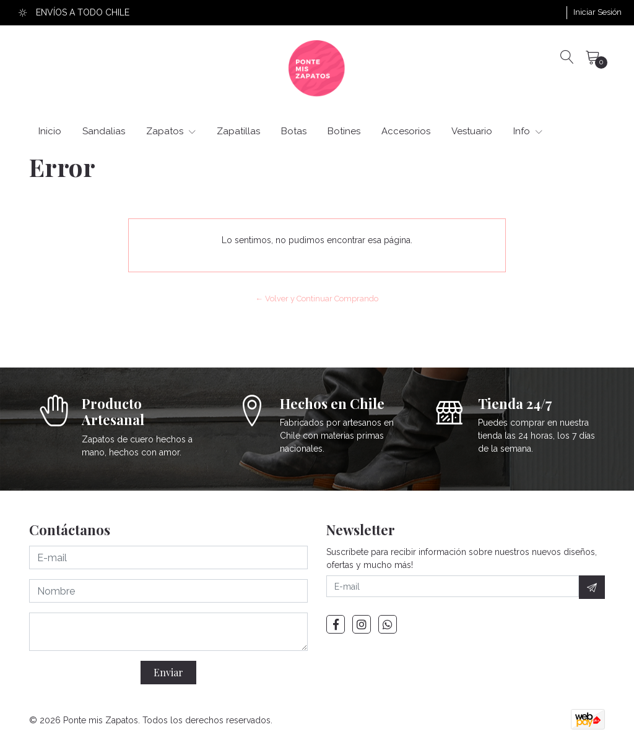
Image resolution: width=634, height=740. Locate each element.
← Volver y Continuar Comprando (317, 298)
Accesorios (405, 131)
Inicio (49, 131)
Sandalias (103, 131)
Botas (293, 131)
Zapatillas (238, 131)
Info (527, 131)
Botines (344, 131)
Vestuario (471, 131)
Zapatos (171, 131)
